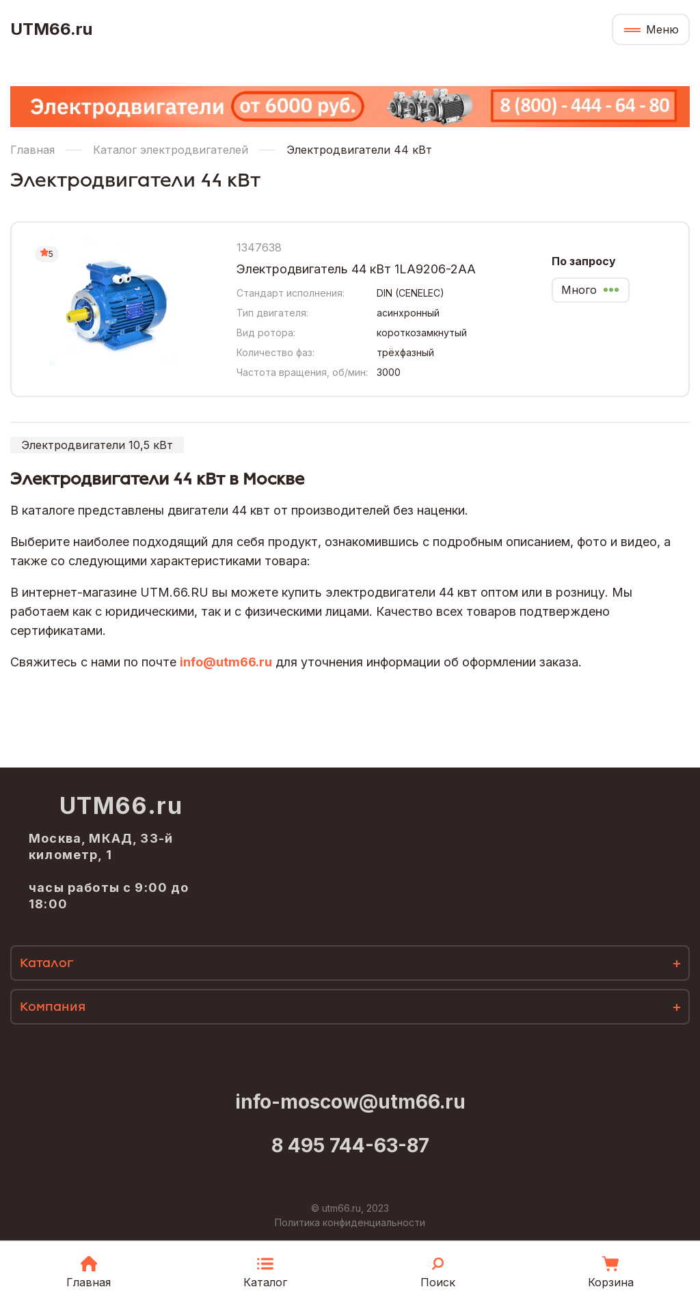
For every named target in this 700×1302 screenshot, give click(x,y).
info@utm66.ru (226, 662)
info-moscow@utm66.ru (350, 1101)
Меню (662, 29)
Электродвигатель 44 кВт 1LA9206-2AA (356, 269)
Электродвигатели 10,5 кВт (97, 445)
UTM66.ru (51, 29)
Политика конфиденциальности (350, 1222)
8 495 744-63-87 (350, 1145)
